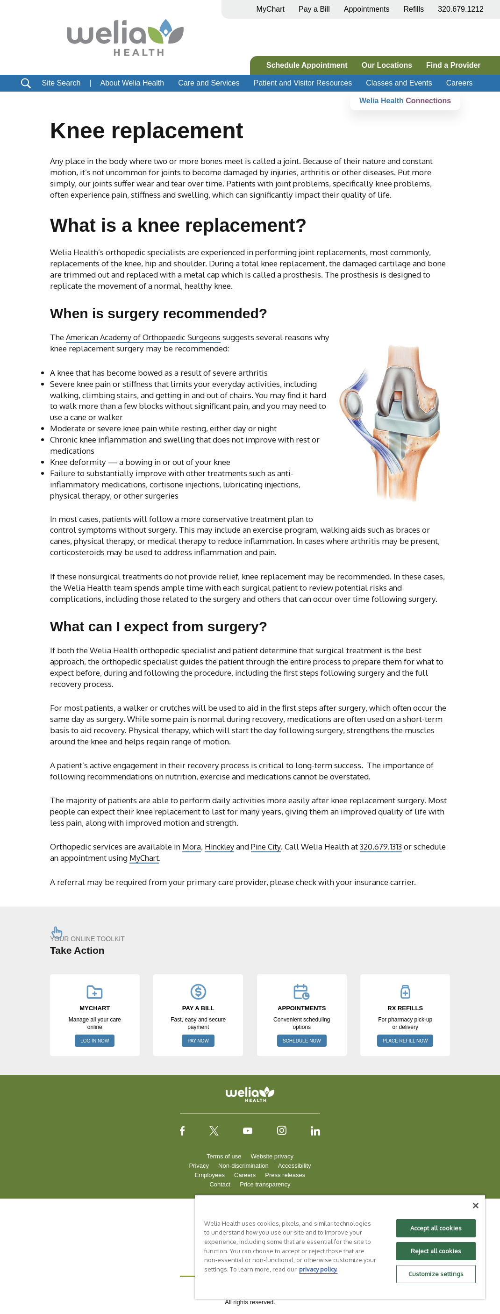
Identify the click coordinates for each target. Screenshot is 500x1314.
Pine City (270, 846)
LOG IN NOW (94, 1040)
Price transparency (265, 1184)
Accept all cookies (436, 1228)
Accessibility (294, 1165)
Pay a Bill (314, 9)
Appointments (367, 9)
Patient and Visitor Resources (303, 83)
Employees (210, 1174)
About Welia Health (132, 83)
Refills (414, 9)
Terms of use (224, 1156)
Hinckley (221, 846)
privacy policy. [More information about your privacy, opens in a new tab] (318, 1269)
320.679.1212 (461, 9)
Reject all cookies (436, 1251)
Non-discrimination (243, 1165)
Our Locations (387, 65)
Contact (219, 1184)
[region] (340, 1246)
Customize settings (436, 1274)
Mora (192, 846)
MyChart (179, 857)
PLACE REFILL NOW (405, 1040)
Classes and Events (399, 83)
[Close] (476, 1205)
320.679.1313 (386, 846)
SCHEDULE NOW (302, 1040)
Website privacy (271, 1156)
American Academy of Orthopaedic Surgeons (147, 337)
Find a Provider (453, 65)
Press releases (285, 1174)
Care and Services (209, 83)
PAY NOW (198, 1040)
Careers (459, 83)
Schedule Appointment (307, 65)
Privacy (199, 1165)
